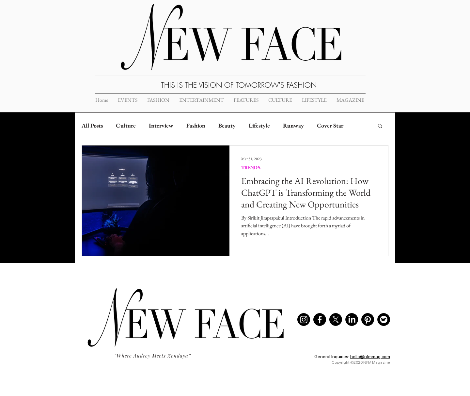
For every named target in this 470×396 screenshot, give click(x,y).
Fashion (195, 125)
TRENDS (250, 167)
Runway (293, 125)
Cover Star (330, 125)
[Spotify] (383, 319)
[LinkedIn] (351, 319)
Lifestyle (259, 125)
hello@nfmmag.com (370, 356)
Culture (126, 125)
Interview (161, 125)
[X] (335, 319)
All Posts (92, 125)
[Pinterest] (367, 319)
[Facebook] (319, 319)
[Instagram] (303, 319)
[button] (380, 126)
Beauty (227, 125)
